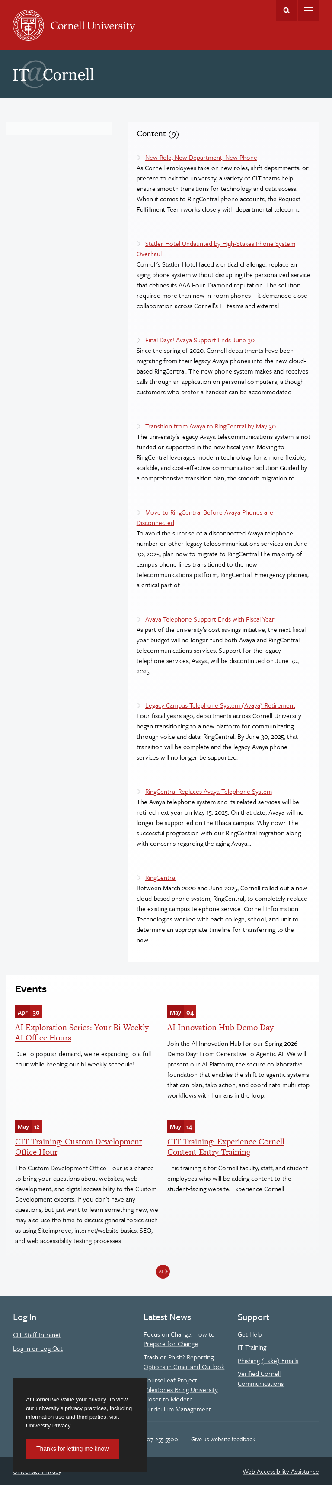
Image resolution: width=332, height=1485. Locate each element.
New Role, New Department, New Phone (201, 157)
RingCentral (160, 877)
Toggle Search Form (286, 10)
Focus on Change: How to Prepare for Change (179, 1338)
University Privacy (48, 1425)
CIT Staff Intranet (37, 1334)
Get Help (250, 1334)
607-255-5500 (160, 1438)
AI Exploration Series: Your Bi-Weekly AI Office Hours (82, 1032)
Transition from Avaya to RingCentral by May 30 (210, 426)
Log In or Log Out (38, 1348)
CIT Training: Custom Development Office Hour (78, 1147)
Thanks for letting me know (72, 1448)
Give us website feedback (223, 1438)
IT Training (252, 1347)
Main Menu (308, 10)
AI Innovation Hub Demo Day (220, 1027)
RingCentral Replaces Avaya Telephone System (208, 791)
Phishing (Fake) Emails (268, 1360)
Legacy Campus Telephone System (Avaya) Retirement (220, 705)
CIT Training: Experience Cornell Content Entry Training (225, 1147)
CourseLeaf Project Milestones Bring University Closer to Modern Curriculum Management (181, 1394)
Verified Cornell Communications (261, 1378)
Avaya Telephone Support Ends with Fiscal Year (210, 619)
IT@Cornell (54, 74)
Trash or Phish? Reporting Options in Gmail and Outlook (184, 1361)
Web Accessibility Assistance (281, 1471)
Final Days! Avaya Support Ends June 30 (200, 340)
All (161, 1271)
